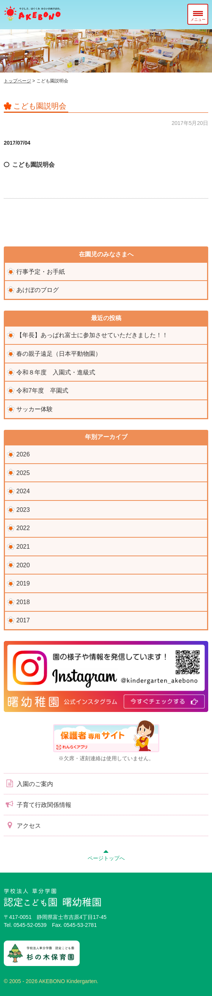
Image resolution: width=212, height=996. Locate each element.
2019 (23, 583)
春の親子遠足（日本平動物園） (58, 353)
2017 (23, 620)
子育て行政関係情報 (37, 804)
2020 (23, 565)
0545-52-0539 (30, 925)
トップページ (17, 81)
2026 (23, 454)
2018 (23, 602)
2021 (23, 546)
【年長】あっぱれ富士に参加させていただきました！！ (92, 335)
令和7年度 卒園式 (42, 390)
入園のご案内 (28, 783)
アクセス (22, 825)
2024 (23, 491)
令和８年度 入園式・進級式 (55, 372)
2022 (23, 528)
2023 (23, 510)
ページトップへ (106, 854)
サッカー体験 (34, 409)
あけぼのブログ (37, 290)
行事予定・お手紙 (40, 271)
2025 (23, 473)
